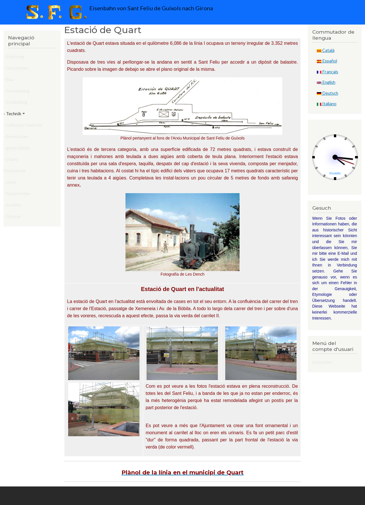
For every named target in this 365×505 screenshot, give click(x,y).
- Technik (12, 113)
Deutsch (327, 93)
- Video (10, 159)
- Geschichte (15, 67)
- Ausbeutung (16, 90)
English (326, 82)
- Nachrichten (16, 193)
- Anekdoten (15, 136)
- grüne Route (16, 147)
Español (327, 60)
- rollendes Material (22, 125)
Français (327, 71)
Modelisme (14, 170)
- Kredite (12, 204)
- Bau (8, 79)
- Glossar (12, 216)
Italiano (326, 103)
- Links (9, 182)
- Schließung (15, 102)
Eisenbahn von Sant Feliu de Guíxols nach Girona (118, 12)
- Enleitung (13, 56)
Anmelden (322, 362)
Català (325, 50)
